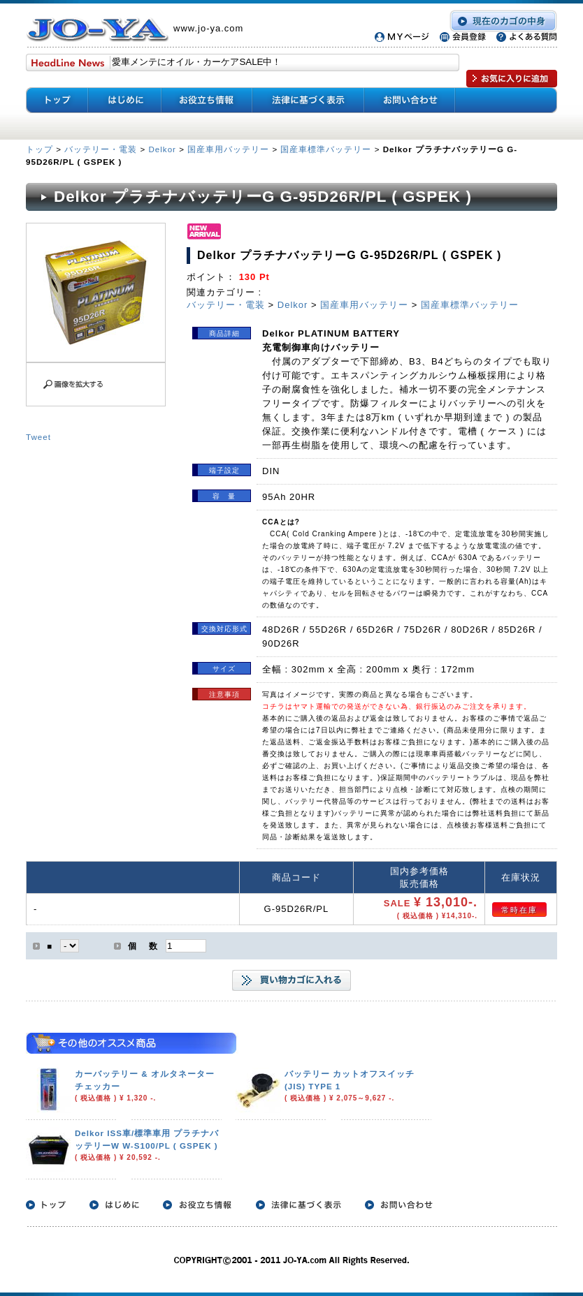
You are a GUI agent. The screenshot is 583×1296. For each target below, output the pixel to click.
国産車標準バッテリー (325, 149)
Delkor (162, 149)
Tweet (38, 436)
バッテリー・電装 (100, 149)
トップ (41, 149)
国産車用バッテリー (228, 149)
